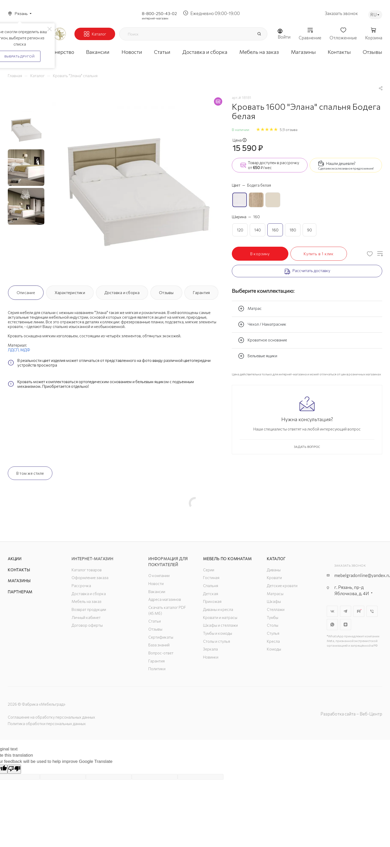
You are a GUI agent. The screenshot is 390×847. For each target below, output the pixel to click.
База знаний (159, 644)
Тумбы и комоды (217, 633)
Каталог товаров (87, 569)
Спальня (210, 585)
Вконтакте (332, 611)
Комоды (274, 649)
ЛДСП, (14, 349)
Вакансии (156, 591)
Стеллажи (275, 609)
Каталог (276, 558)
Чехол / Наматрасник (262, 324)
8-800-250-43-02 (159, 13)
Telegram (345, 611)
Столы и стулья (216, 641)
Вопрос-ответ (160, 653)
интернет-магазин (155, 18)
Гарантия (201, 292)
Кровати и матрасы (220, 617)
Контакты (19, 569)
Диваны (274, 569)
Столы (272, 625)
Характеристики (70, 292)
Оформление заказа (90, 577)
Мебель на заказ (86, 601)
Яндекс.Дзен (345, 624)
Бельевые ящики (257, 356)
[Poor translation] (14, 769)
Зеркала (210, 649)
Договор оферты (87, 625)
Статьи (154, 621)
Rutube (358, 611)
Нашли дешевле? (341, 163)
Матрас (250, 308)
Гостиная (211, 577)
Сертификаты (160, 637)
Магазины (19, 580)
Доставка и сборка (122, 292)
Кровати (274, 577)
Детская (210, 593)
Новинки (210, 657)
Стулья (273, 633)
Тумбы (272, 617)
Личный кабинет (86, 617)
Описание (26, 292)
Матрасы (275, 593)
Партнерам (20, 591)
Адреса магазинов (164, 599)
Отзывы (166, 292)
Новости (156, 583)
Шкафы (274, 601)
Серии (208, 569)
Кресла (273, 641)
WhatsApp (332, 624)
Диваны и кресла (218, 609)
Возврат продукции (89, 609)
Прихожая (212, 601)
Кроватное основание (262, 340)
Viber (372, 611)
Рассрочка (81, 585)
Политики (156, 668)
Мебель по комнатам (227, 558)
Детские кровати (282, 585)
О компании (159, 575)
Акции (15, 558)
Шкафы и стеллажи (220, 625)
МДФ (25, 349)
